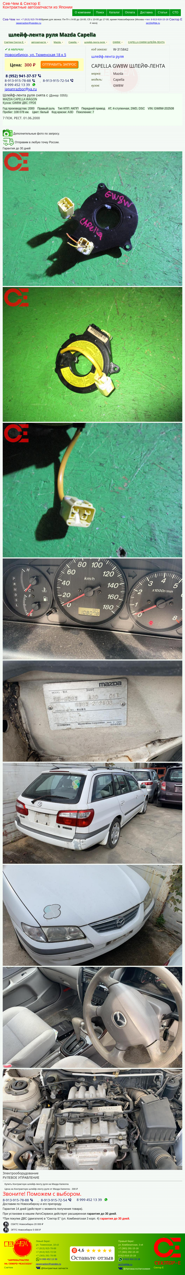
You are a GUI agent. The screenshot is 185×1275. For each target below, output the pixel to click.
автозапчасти (38, 42)
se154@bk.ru (153, 23)
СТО (175, 12)
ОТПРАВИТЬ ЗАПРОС (59, 64)
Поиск (100, 12)
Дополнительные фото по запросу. (31, 133)
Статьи (162, 12)
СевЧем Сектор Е (14, 42)
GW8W (117, 42)
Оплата (130, 12)
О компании (83, 12)
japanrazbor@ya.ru (21, 89)
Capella (72, 42)
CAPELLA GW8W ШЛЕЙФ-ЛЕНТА (146, 42)
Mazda (57, 42)
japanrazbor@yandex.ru (28, 23)
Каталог (114, 12)
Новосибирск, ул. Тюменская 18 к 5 (35, 54)
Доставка (146, 12)
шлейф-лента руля (95, 42)
